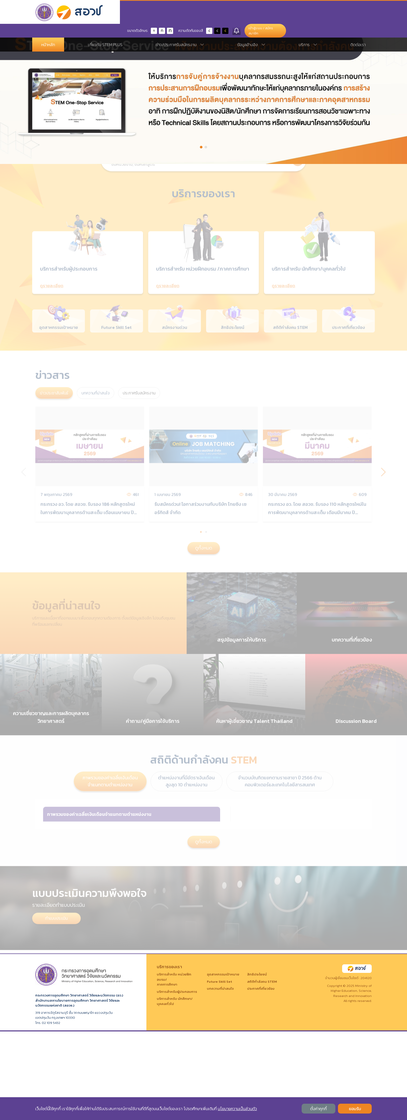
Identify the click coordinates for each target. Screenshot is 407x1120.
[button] (201, 147)
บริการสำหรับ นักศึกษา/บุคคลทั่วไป (175, 1090)
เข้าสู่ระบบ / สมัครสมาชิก (346, 13)
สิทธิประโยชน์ (257, 1063)
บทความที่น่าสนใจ (220, 1077)
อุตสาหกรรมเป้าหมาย (223, 1063)
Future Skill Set (219, 1070)
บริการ (308, 31)
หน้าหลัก (48, 31)
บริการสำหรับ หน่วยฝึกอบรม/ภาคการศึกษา (174, 1068)
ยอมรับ (355, 1108)
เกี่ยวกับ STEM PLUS (105, 31)
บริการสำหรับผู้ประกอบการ (177, 1080)
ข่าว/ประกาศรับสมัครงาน (180, 31)
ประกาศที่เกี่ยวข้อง (260, 1077)
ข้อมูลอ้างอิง (251, 31)
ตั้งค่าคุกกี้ (318, 1108)
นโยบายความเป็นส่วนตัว (237, 1108)
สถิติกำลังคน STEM (262, 1070)
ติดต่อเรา (358, 31)
